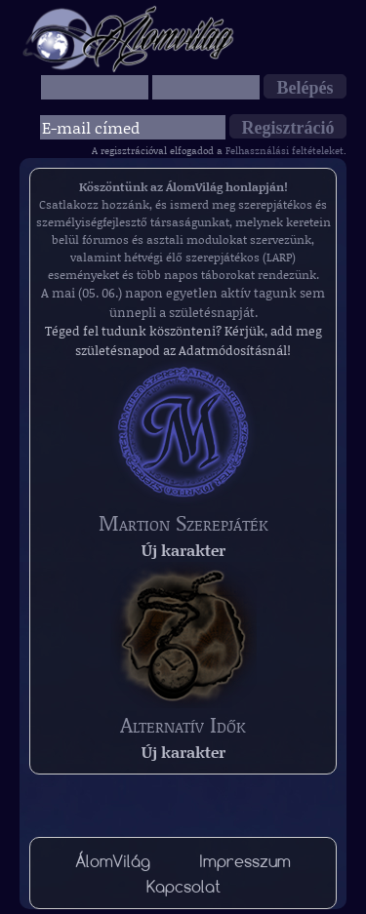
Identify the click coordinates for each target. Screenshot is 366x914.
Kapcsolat (183, 886)
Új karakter (183, 549)
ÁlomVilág (112, 861)
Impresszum (245, 861)
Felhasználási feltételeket (284, 150)
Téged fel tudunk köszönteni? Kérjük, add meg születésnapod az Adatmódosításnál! (183, 340)
